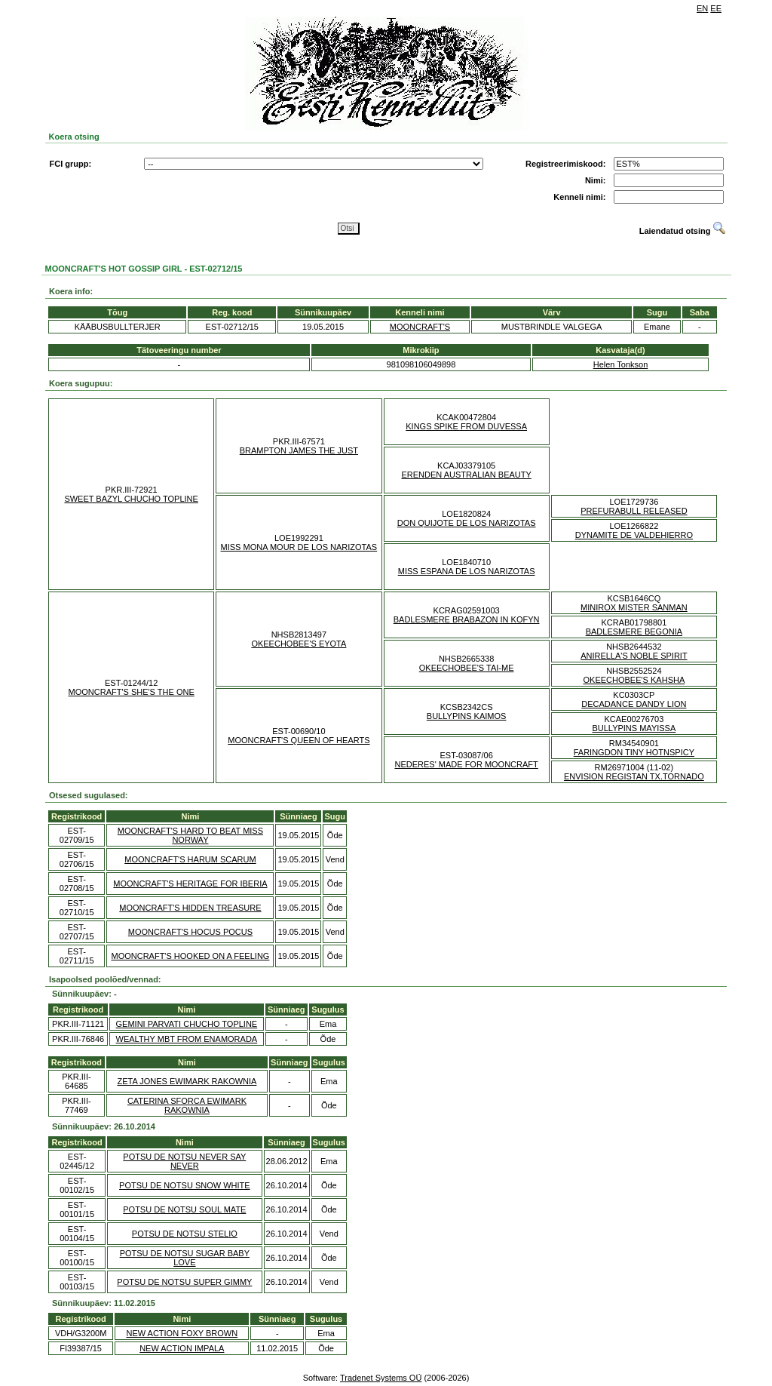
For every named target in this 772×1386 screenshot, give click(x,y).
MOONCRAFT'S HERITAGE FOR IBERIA (190, 883)
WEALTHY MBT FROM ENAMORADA (187, 1038)
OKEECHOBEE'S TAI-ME (466, 667)
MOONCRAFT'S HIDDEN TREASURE (190, 907)
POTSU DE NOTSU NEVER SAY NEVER (184, 1161)
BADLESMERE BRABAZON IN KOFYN (467, 619)
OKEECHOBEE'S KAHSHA (634, 679)
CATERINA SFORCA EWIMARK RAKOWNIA (187, 1105)
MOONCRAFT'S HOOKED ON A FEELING (190, 955)
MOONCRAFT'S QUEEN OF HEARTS (298, 740)
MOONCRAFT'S (420, 326)
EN (702, 8)
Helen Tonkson (620, 364)
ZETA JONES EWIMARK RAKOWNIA (186, 1081)
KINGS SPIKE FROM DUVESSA (466, 426)
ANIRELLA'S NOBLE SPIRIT (634, 655)
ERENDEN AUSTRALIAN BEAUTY (466, 474)
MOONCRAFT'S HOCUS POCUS (190, 931)
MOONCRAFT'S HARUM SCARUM (190, 859)
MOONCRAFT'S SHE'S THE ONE (132, 691)
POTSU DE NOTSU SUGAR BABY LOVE (185, 1258)
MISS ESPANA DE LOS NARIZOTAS (466, 571)
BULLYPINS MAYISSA (634, 728)
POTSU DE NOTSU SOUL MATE (184, 1209)
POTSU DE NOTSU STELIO (184, 1233)
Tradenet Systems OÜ (380, 1377)
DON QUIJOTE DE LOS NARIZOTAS (466, 522)
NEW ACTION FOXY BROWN (181, 1333)
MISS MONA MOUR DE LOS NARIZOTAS (299, 547)
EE (715, 8)
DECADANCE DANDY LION (633, 703)
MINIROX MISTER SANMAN (634, 607)
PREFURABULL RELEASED (634, 510)
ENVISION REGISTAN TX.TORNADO (634, 776)
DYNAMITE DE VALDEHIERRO (634, 534)
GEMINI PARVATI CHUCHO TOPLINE (187, 1023)
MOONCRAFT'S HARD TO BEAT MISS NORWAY (190, 835)
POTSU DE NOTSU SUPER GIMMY (184, 1281)
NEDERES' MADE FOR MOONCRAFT (466, 764)
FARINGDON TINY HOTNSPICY (634, 752)
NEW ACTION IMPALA (181, 1348)
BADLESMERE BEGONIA (634, 631)
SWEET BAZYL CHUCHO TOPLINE (131, 498)
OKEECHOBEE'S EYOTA (298, 643)
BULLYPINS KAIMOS (467, 716)
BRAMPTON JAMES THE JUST (299, 450)
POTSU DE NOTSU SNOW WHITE (184, 1185)
